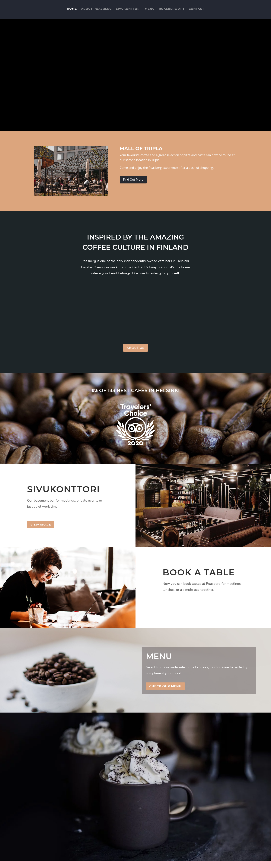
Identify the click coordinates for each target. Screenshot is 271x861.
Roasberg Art (172, 10)
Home (72, 10)
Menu (150, 10)
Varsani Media (56, 855)
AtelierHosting (98, 855)
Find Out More (133, 179)
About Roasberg (96, 10)
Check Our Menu (165, 686)
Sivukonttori (128, 10)
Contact (196, 10)
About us (135, 348)
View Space (40, 524)
